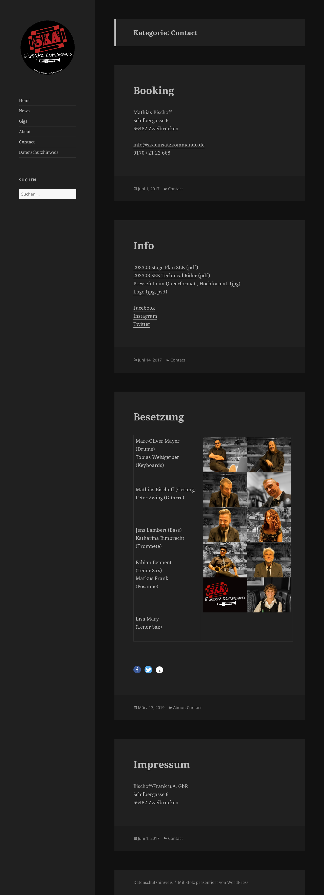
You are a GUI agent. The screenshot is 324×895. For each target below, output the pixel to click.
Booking (153, 90)
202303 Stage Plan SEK (159, 267)
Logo (139, 291)
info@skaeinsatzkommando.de (169, 144)
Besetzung (158, 416)
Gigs (23, 121)
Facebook (144, 308)
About (25, 131)
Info (143, 245)
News (24, 111)
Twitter (141, 324)
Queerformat (181, 283)
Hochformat (213, 283)
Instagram (145, 316)
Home (25, 100)
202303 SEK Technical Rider (165, 275)
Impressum (161, 764)
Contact (27, 142)
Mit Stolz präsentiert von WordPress (213, 882)
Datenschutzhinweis (38, 152)
